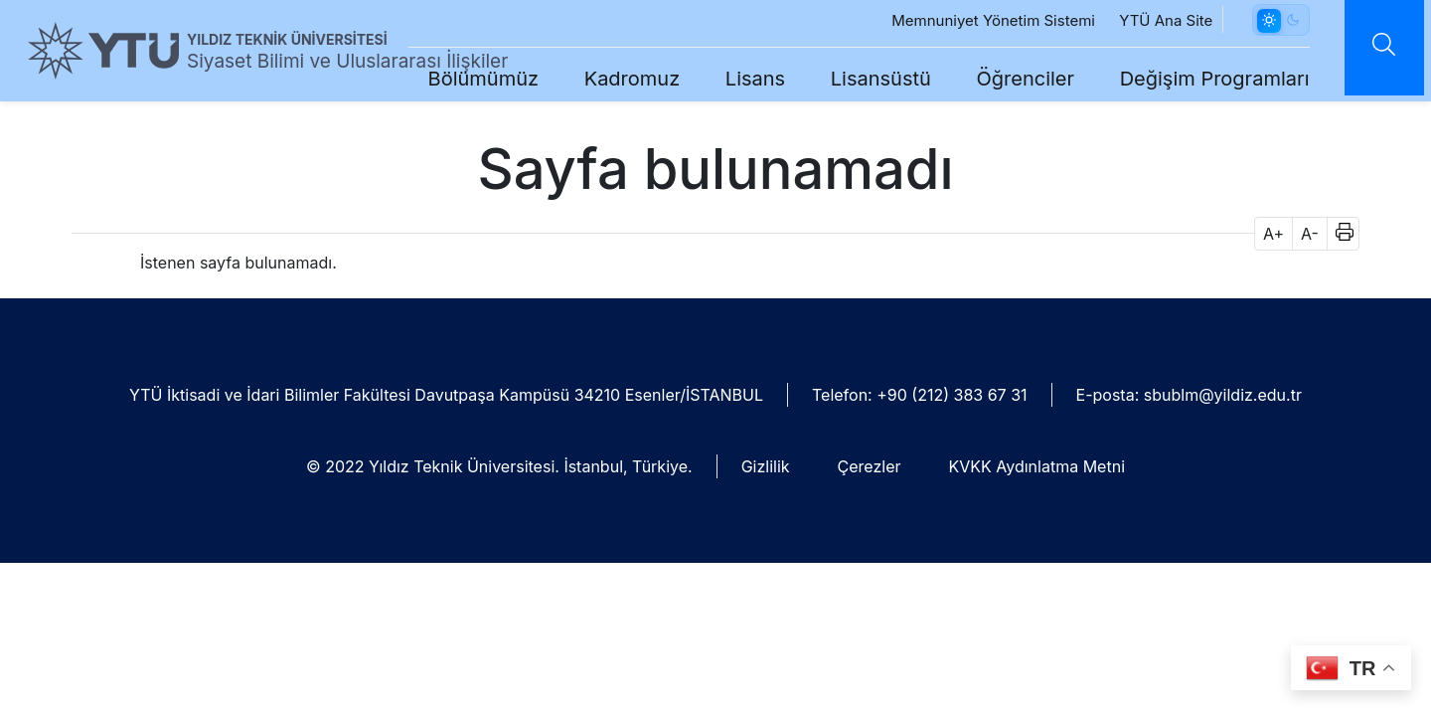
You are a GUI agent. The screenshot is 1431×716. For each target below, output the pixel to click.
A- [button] (1310, 234)
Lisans (740, 78)
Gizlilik (765, 466)
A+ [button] (1273, 234)
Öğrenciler (1011, 78)
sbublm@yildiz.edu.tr (1223, 395)
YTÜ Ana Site (1151, 20)
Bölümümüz (468, 78)
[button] (1338, 234)
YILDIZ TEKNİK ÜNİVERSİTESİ (287, 39)
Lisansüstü (866, 78)
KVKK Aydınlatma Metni (1037, 466)
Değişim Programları (1200, 78)
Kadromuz (617, 78)
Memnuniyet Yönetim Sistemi (979, 20)
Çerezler (869, 466)
